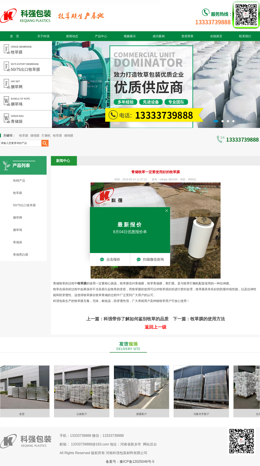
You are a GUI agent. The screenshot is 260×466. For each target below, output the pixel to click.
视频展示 (130, 36)
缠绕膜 (34, 135)
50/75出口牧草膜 (24, 205)
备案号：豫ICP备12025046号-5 (130, 461)
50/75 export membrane (20, 67)
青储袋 (17, 242)
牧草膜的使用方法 (207, 318)
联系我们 (245, 36)
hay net (11, 84)
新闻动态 (72, 36)
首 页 (14, 36)
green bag (12, 119)
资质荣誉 (187, 36)
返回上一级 (155, 327)
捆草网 (17, 217)
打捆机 (46, 135)
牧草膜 (23, 135)
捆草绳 (17, 230)
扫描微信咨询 (150, 259)
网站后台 (150, 444)
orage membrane (16, 50)
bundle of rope (15, 102)
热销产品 (19, 180)
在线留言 (216, 36)
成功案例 (159, 36)
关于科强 (43, 36)
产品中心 (101, 36)
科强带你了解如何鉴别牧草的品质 (136, 318)
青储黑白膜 (20, 254)
